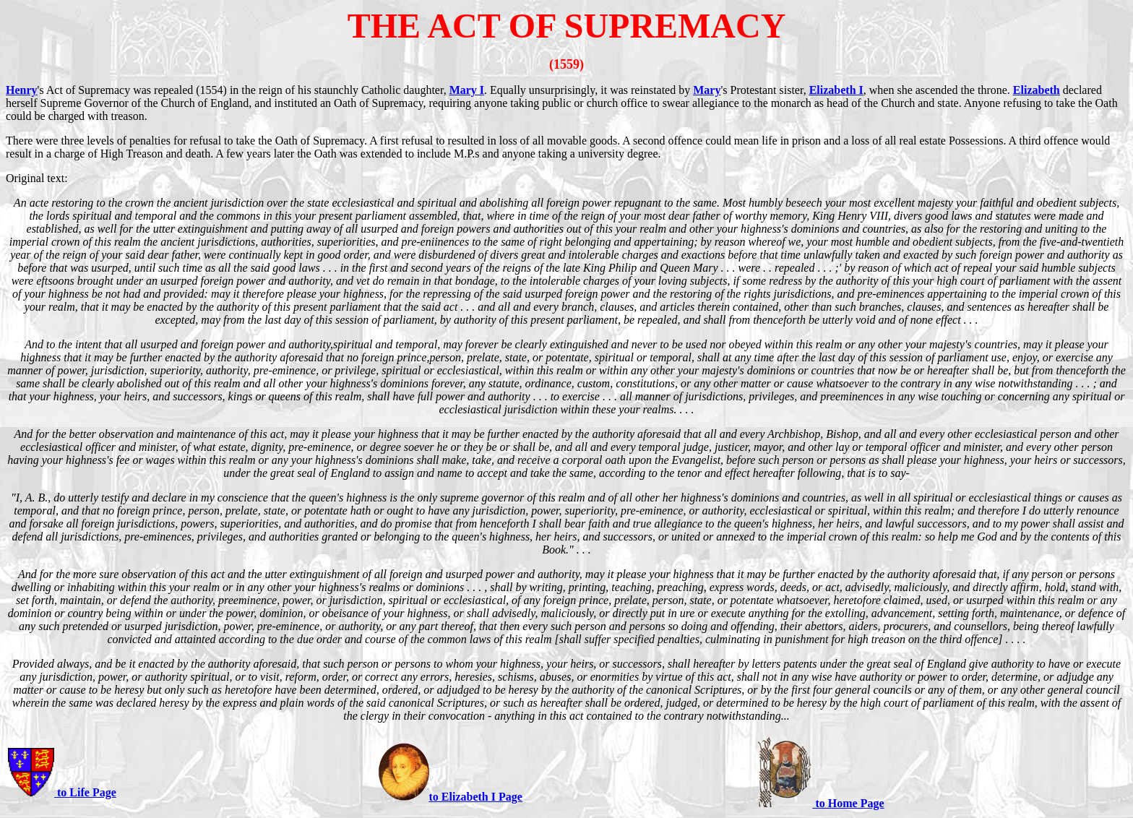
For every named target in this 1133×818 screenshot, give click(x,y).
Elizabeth (1036, 90)
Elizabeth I (836, 90)
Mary (706, 90)
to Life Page (85, 792)
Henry (22, 90)
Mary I (466, 90)
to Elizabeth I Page (475, 797)
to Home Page (848, 803)
